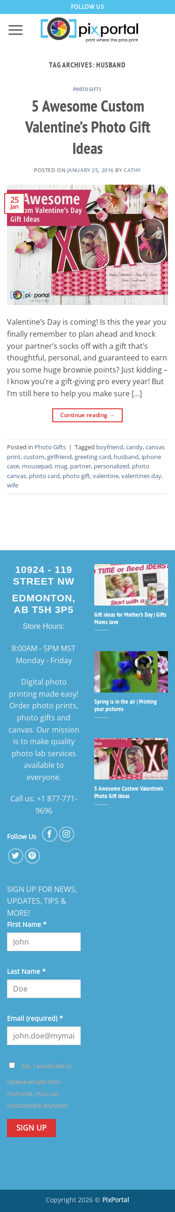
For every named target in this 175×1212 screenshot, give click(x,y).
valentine (106, 476)
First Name (27, 924)
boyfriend (109, 447)
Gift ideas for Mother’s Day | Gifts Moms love (130, 618)
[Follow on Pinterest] (32, 856)
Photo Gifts (87, 89)
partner (80, 466)
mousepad (37, 466)
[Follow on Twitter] (15, 856)
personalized (111, 466)
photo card (44, 476)
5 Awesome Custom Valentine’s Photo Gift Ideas (87, 127)
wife (12, 485)
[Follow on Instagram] (66, 834)
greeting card (93, 457)
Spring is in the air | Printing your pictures (125, 705)
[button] (15, 30)
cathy (132, 169)
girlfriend (59, 457)
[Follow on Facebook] (49, 834)
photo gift (76, 476)
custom (33, 457)
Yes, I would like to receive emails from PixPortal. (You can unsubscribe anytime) (39, 1086)
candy (134, 447)
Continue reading (87, 415)
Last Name (26, 971)
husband (126, 457)
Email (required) (35, 1018)
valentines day (141, 476)
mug (61, 466)
